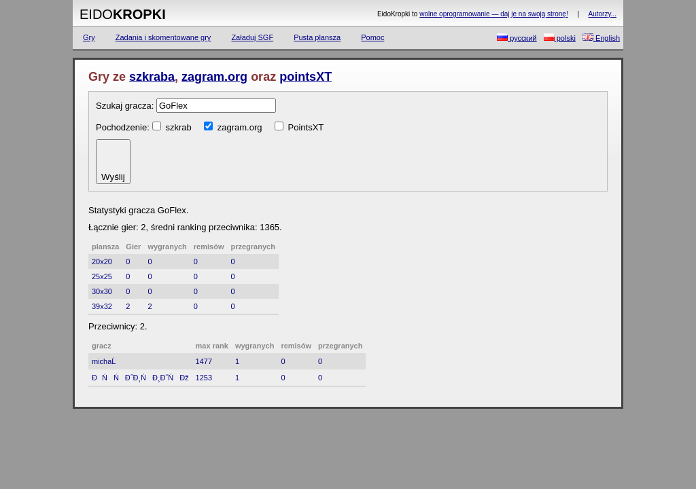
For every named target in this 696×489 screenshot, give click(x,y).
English (601, 37)
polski (560, 37)
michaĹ (107, 361)
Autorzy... (603, 14)
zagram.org (214, 77)
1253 (204, 378)
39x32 (102, 306)
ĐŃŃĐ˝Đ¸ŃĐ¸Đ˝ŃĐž (140, 378)
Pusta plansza (317, 37)
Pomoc (372, 37)
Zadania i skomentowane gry (163, 37)
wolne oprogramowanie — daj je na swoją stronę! (493, 14)
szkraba (152, 77)
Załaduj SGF (252, 37)
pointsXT (305, 77)
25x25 (102, 276)
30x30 (102, 291)
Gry (89, 37)
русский (517, 37)
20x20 (102, 261)
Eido (123, 14)
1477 (204, 361)
